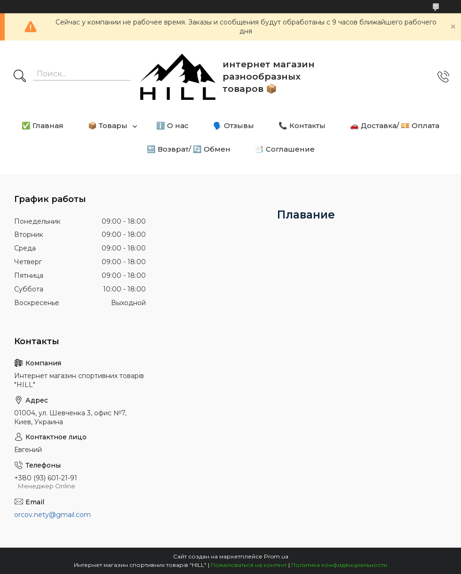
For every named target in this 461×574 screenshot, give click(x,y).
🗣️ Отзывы (233, 125)
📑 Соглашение (285, 149)
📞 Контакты (302, 125)
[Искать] (19, 77)
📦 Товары (107, 125)
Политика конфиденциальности (339, 564)
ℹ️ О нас (172, 125)
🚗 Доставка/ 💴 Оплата (394, 125)
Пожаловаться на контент (249, 564)
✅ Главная (43, 125)
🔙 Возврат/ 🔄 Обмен (188, 149)
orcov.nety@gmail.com (52, 514)
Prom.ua (276, 556)
